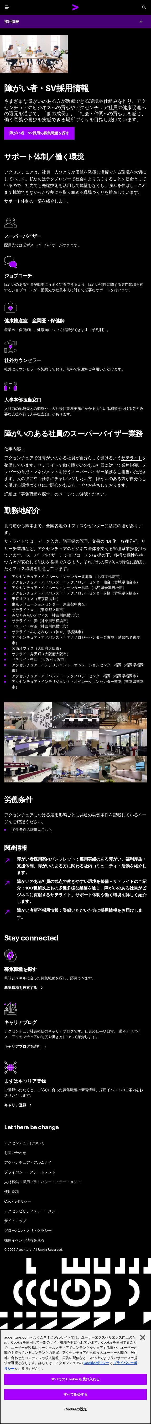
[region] (75, 1376)
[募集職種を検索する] (24, 987)
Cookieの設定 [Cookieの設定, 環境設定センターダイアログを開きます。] (75, 1409)
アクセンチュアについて (24, 1142)
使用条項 (11, 1191)
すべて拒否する (76, 1394)
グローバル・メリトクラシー (28, 1230)
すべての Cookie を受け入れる (75, 1379)
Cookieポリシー (17, 1201)
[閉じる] (142, 1337)
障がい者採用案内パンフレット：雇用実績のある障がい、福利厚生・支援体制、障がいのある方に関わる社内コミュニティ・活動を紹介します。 (82, 866)
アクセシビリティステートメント (31, 1210)
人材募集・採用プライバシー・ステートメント (42, 1181)
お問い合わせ (15, 1152)
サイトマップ (15, 1220)
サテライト (131, 457)
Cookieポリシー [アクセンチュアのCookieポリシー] (96, 1363)
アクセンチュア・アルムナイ (28, 1162)
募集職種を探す (35, 494)
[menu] (7, 7)
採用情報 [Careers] (11, 21)
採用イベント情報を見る (24, 1240)
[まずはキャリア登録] (19, 1105)
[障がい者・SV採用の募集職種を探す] (39, 133)
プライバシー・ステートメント (29, 1171)
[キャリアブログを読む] (26, 1046)
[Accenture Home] (75, 7)
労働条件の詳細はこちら (32, 829)
